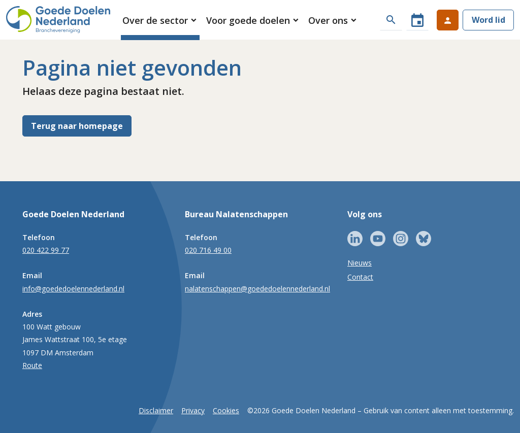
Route (32, 365)
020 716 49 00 (208, 250)
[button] (160, 20)
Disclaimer (156, 410)
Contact (360, 277)
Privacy (193, 410)
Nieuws (359, 263)
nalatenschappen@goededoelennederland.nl (257, 288)
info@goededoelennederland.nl (73, 288)
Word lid (488, 19)
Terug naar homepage (77, 125)
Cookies (226, 410)
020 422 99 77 (45, 250)
